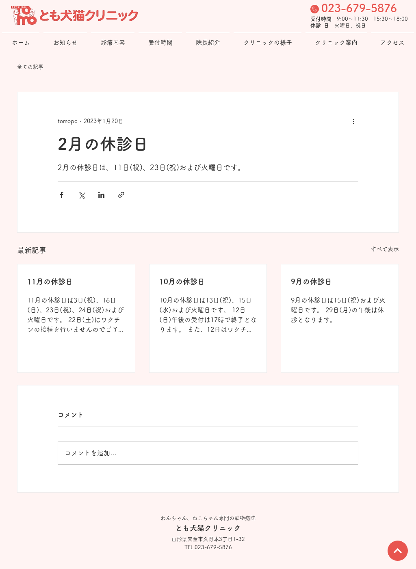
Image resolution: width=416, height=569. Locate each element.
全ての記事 (30, 66)
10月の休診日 (182, 281)
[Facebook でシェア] (61, 195)
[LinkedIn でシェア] (101, 195)
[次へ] (398, 551)
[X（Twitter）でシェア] (81, 195)
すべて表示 (384, 249)
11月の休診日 (50, 281)
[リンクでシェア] (121, 195)
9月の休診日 (311, 281)
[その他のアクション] (353, 121)
